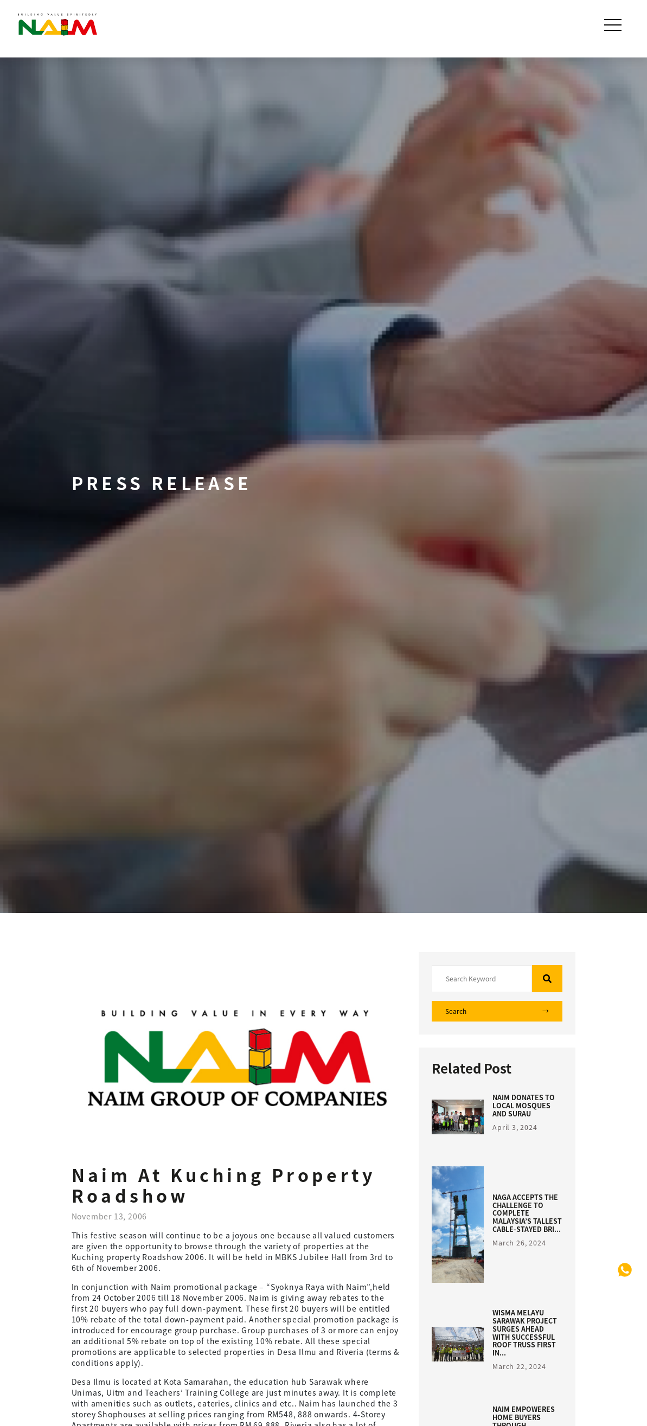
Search (497, 1011)
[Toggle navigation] (614, 25)
